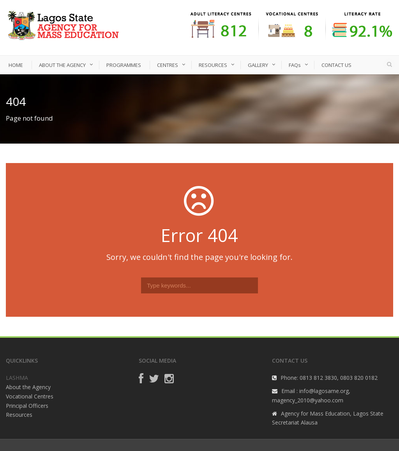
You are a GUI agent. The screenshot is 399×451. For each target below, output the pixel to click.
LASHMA (17, 377)
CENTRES (167, 64)
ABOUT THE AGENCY (62, 64)
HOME (16, 64)
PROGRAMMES (123, 64)
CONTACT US (336, 64)
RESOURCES (213, 64)
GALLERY (258, 64)
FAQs (295, 64)
